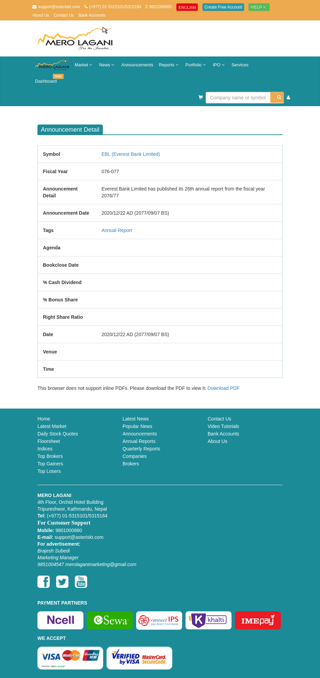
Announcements (137, 64)
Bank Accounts (91, 15)
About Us (40, 15)
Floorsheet (48, 441)
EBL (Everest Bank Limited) (130, 154)
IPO (219, 64)
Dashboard (47, 79)
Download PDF (224, 388)
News (107, 64)
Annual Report (116, 230)
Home (43, 418)
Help (259, 7)
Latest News (136, 418)
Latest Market (51, 426)
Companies (135, 456)
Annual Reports (139, 441)
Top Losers (49, 471)
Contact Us (64, 15)
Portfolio (196, 64)
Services (240, 64)
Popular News (137, 426)
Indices (44, 448)
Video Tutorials (223, 426)
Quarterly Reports (141, 448)
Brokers (131, 463)
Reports (169, 64)
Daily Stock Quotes (57, 433)
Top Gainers (50, 463)
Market (84, 64)
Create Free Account (223, 7)
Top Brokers (50, 456)
